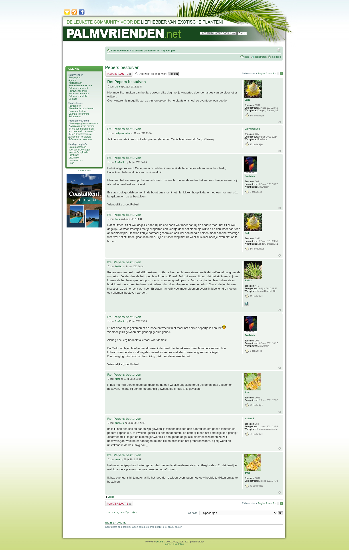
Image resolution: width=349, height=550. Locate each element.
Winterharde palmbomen (81, 108)
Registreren (260, 56)
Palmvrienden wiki (78, 90)
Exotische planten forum (146, 50)
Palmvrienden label (78, 96)
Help (246, 56)
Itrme (117, 379)
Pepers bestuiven (122, 67)
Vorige (111, 497)
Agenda (72, 80)
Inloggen (276, 56)
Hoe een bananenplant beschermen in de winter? (81, 130)
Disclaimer (74, 157)
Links (71, 163)
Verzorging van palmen (82, 126)
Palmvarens (75, 116)
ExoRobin (120, 162)
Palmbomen (75, 105)
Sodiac (118, 266)
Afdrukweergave (278, 50)
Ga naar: (192, 512)
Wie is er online (115, 522)
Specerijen (168, 50)
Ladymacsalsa (122, 133)
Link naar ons (76, 160)
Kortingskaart (75, 82)
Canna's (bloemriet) (79, 113)
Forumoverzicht (120, 50)
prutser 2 (119, 423)
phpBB (159, 541)
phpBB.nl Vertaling (174, 544)
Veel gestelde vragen (79, 149)
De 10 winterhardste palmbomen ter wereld (79, 135)
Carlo (118, 86)
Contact (73, 98)
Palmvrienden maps (79, 93)
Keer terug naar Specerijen (122, 512)
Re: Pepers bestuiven (126, 82)
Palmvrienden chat (78, 88)
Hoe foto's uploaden (79, 152)
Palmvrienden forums (80, 85)
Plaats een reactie (118, 74)
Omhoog (279, 122)
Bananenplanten (77, 111)
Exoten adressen (77, 147)
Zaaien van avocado (81, 139)
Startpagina (75, 77)
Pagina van (266, 73)
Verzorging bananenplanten (85, 123)
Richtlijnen (74, 155)
